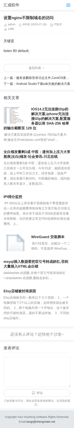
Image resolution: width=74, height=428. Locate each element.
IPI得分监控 (13, 197)
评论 (40, 393)
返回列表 (35, 68)
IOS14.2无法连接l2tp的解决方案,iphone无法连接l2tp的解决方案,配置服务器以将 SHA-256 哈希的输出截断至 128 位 (37, 118)
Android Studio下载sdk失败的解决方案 (43, 83)
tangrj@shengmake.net (40, 421)
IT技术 (58, 24)
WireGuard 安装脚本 (48, 237)
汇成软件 (11, 5)
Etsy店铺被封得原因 (20, 291)
